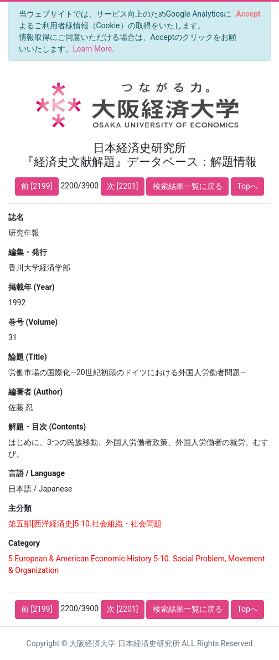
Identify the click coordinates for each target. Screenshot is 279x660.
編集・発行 (27, 252)
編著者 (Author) (35, 391)
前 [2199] (36, 186)
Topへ (247, 186)
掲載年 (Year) (31, 287)
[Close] (248, 13)
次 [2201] (122, 186)
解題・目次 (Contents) (47, 426)
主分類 (20, 508)
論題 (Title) (27, 356)
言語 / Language (36, 473)
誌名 (16, 217)
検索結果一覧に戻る (188, 186)
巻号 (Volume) (33, 322)
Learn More (92, 48)
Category (24, 543)
